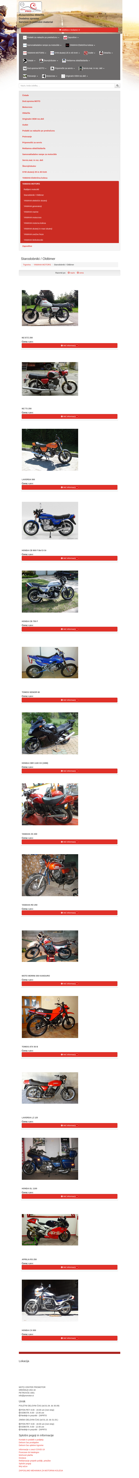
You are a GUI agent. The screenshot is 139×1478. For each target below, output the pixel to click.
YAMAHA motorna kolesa (35, 223)
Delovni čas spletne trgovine (31, 1445)
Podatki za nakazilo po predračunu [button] (41, 37)
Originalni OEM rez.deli (33, 119)
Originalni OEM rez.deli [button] (74, 76)
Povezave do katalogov (29, 1452)
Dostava (22, 1458)
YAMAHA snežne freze (34, 234)
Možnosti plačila (26, 1455)
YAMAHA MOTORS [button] (34, 53)
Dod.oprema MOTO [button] (34, 68)
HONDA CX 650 (29, 1330)
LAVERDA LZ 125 (30, 1117)
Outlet (25, 125)
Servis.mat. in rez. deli (32, 160)
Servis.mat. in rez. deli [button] (91, 68)
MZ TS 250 (27, 408)
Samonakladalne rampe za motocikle (39, 154)
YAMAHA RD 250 (29, 905)
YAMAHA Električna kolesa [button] (80, 45)
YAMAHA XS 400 (29, 834)
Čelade (25, 95)
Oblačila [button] (106, 53)
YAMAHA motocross (33, 217)
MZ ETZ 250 (27, 338)
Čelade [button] (29, 60)
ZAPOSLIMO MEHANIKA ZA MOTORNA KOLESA (41, 1470)
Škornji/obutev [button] (49, 60)
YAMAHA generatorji (33, 206)
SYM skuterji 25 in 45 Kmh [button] (65, 53)
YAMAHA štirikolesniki (33, 240)
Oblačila (26, 113)
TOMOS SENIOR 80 (31, 692)
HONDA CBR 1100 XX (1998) (35, 763)
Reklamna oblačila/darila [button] (76, 60)
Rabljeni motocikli (31, 189)
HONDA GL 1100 (29, 1188)
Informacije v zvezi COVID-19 (32, 1449)
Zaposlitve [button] (71, 37)
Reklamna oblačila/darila (33, 148)
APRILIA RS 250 (29, 1259)
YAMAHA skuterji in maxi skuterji (38, 229)
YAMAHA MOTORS (31, 184)
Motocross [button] (49, 76)
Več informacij (69, 345)
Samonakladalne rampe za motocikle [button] (42, 45)
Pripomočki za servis (32, 142)
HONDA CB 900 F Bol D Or (34, 550)
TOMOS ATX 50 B (30, 1047)
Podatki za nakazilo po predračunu (38, 131)
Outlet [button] (89, 53)
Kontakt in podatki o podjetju (31, 1440)
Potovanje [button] (30, 76)
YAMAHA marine (31, 212)
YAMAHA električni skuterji (35, 201)
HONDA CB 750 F (30, 621)
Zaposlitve (27, 246)
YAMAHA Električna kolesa (34, 178)
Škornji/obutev (29, 166)
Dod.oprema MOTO (31, 101)
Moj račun (23, 1466)
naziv (71, 273)
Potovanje (27, 136)
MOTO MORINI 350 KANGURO (36, 976)
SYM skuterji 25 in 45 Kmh (34, 172)
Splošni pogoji (25, 1463)
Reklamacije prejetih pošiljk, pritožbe (35, 1461)
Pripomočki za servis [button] (63, 68)
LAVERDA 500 (28, 479)
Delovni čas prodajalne (29, 1442)
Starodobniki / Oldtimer (34, 195)
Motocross (27, 107)
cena (80, 273)
